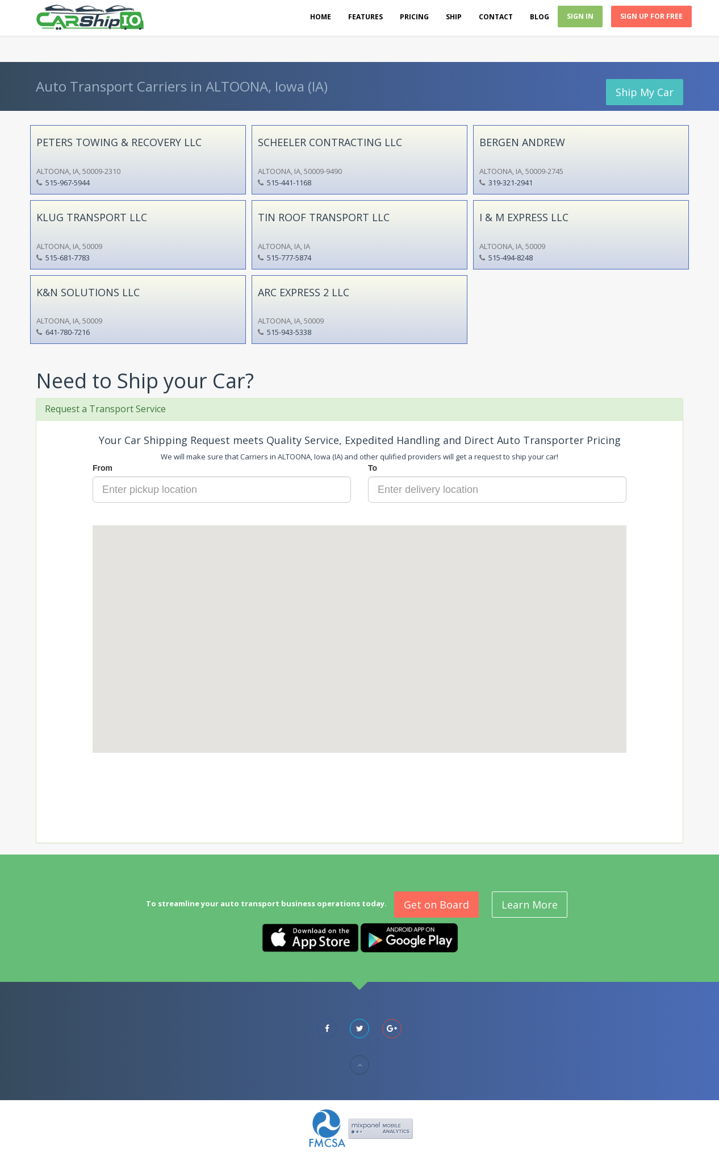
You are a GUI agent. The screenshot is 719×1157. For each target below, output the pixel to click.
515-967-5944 (67, 182)
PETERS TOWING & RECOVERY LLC (119, 142)
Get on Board (436, 904)
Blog (539, 17)
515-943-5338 (289, 332)
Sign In (580, 16)
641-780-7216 (67, 332)
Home (320, 17)
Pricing (414, 17)
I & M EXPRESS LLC (523, 217)
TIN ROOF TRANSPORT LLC (324, 217)
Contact (496, 17)
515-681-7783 (67, 257)
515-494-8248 (510, 257)
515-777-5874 (289, 257)
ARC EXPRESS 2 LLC (303, 292)
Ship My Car (645, 92)
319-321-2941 (510, 182)
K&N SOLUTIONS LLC (88, 292)
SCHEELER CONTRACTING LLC (330, 142)
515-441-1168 (289, 182)
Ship (454, 17)
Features (365, 17)
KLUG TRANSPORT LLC (91, 217)
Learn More (529, 904)
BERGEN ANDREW (522, 142)
